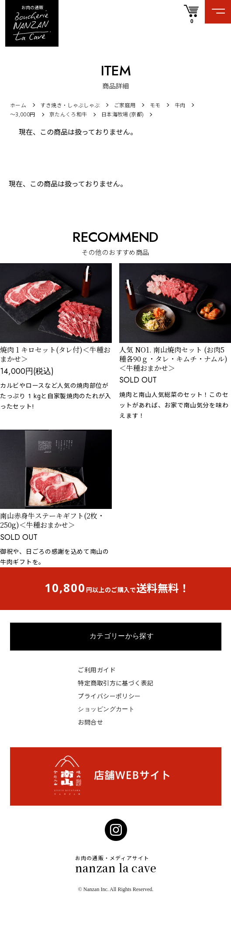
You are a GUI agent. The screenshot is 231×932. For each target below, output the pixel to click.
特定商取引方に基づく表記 (115, 683)
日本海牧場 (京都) (122, 114)
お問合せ (90, 722)
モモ (155, 105)
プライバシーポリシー (109, 696)
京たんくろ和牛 (68, 114)
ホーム (18, 105)
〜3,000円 (22, 114)
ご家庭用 (124, 105)
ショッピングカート (106, 708)
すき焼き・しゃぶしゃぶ (70, 105)
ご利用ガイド (97, 670)
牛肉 (180, 105)
